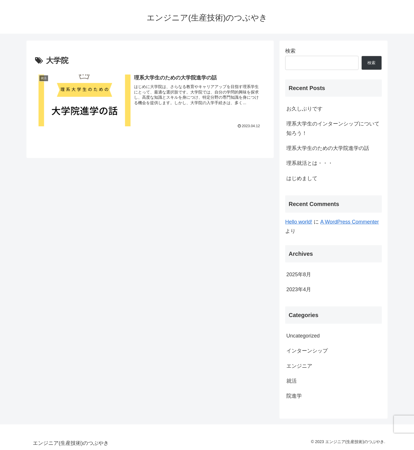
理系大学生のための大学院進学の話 (327, 148)
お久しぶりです (304, 109)
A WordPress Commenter (349, 222)
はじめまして (301, 178)
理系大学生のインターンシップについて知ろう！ (332, 128)
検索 (290, 51)
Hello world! (298, 222)
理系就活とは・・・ (309, 163)
